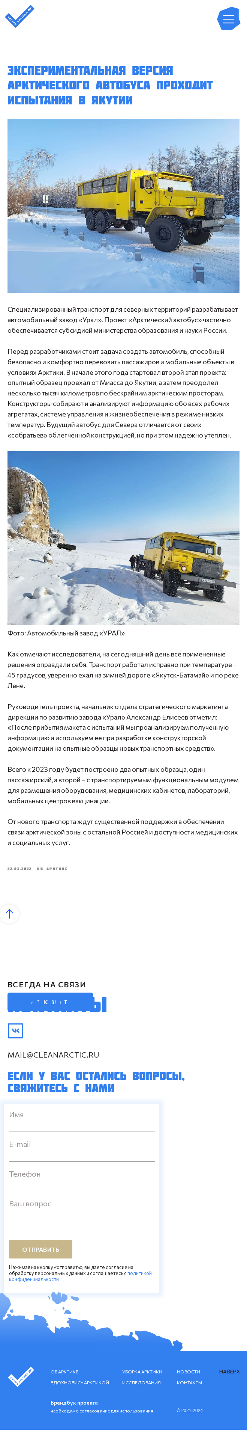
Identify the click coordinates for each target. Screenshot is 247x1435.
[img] (15, 1036)
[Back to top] (9, 919)
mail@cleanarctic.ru (53, 1059)
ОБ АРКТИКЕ (64, 1376)
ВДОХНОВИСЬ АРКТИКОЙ (80, 1387)
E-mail (20, 1149)
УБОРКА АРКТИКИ (142, 1376)
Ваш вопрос (30, 1208)
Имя (16, 1119)
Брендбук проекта (74, 1408)
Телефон (25, 1178)
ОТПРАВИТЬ (40, 1254)
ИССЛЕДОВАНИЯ (141, 1387)
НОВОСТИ (188, 1376)
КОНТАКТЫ (189, 1387)
